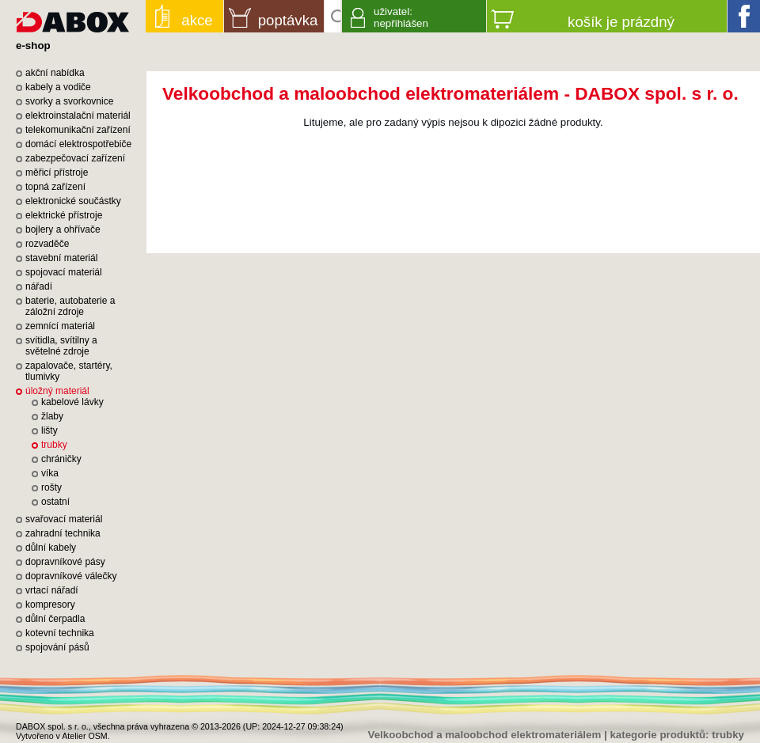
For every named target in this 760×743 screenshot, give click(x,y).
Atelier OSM (84, 736)
